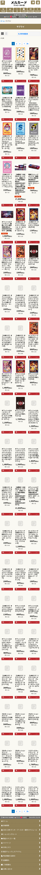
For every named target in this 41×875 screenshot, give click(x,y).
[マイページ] (38, 2)
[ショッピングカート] (33, 2)
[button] (3, 3)
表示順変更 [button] (23, 34)
